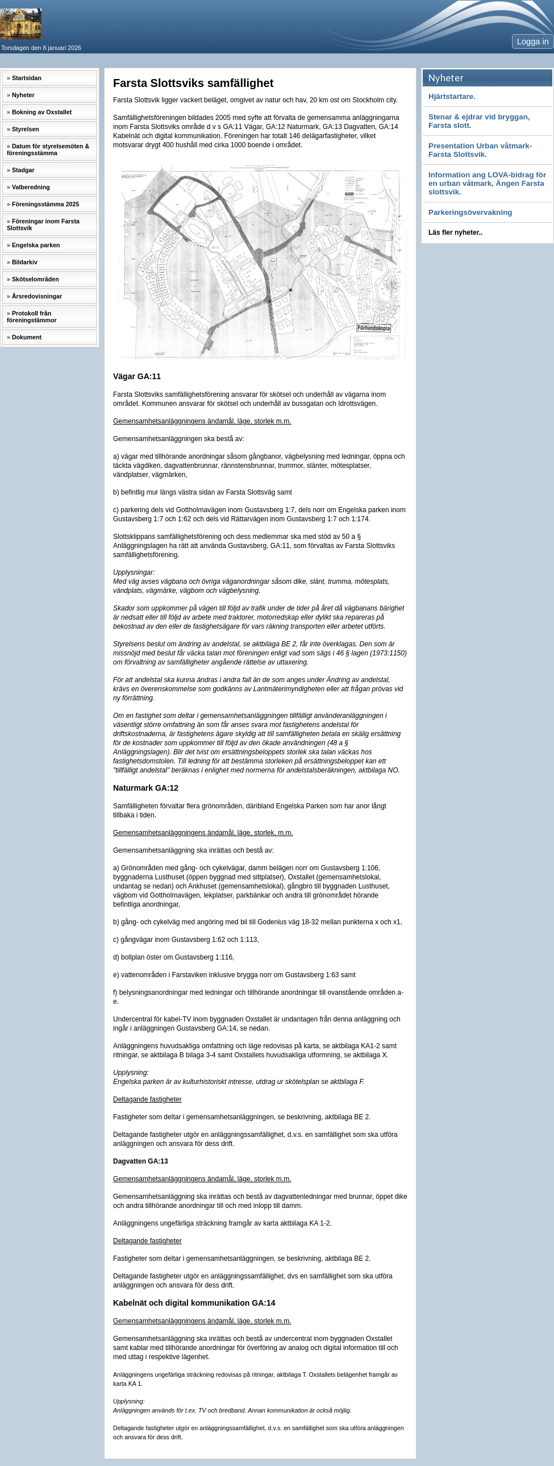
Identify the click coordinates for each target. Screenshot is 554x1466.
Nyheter (23, 95)
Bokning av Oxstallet (42, 112)
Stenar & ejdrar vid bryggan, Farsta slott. (479, 121)
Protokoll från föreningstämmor (32, 316)
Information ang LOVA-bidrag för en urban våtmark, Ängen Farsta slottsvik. (487, 183)
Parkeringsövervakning (470, 212)
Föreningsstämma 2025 (45, 204)
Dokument (26, 337)
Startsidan (26, 77)
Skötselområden (35, 279)
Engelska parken (36, 245)
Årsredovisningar (37, 296)
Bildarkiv (25, 262)
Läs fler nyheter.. (455, 232)
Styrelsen (25, 129)
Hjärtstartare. (452, 96)
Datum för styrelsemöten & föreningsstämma (48, 149)
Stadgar (23, 170)
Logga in (533, 41)
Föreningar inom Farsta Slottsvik (43, 224)
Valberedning (31, 187)
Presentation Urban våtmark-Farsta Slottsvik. (480, 150)
